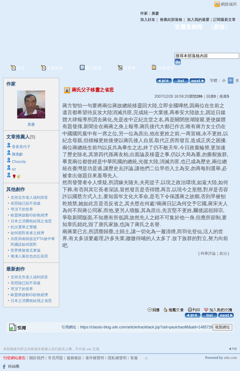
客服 (134, 358)
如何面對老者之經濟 (27, 233)
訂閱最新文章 (224, 19)
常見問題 (55, 358)
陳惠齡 (17, 154)
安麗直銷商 (189, 27)
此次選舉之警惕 (24, 227)
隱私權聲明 (117, 358)
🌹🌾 (16, 176)
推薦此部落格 (171, 19)
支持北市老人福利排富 (29, 197)
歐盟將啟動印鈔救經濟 (29, 215)
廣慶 (31, 124)
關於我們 (36, 358)
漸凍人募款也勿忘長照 (29, 256)
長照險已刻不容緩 (26, 203)
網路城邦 (229, 4)
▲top (232, 348)
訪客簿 (129, 68)
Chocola (19, 162)
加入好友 (147, 19)
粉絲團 (13, 366)
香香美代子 (21, 147)
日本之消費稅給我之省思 (31, 221)
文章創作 (55, 68)
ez (14, 169)
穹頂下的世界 (22, 209)
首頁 (21, 68)
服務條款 (74, 358)
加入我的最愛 (198, 19)
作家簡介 (166, 68)
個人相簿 (93, 68)
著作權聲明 (94, 358)
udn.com (230, 357)
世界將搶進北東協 (26, 250)
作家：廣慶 (149, 13)
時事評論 (208, 253)
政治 (223, 253)
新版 (219, 27)
